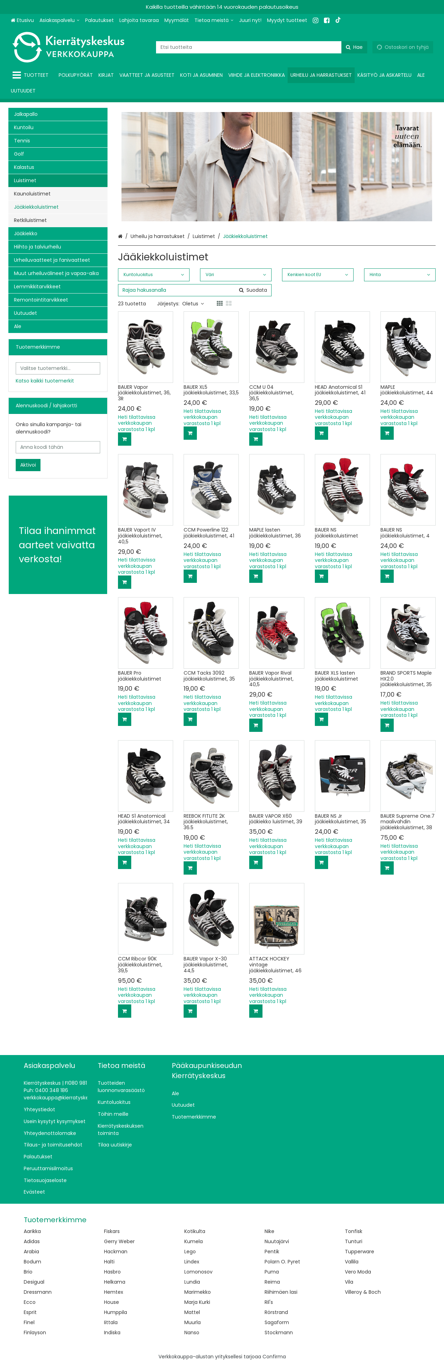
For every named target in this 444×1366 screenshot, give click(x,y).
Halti (109, 1261)
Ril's (269, 1302)
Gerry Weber (119, 1241)
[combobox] (261, 47)
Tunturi (353, 1241)
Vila (349, 1281)
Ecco (30, 1302)
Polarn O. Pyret (282, 1261)
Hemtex (113, 1292)
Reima (272, 1281)
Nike (269, 1231)
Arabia (31, 1251)
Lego (190, 1251)
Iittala (111, 1322)
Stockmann (279, 1332)
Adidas (32, 1241)
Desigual (34, 1281)
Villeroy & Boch (363, 1292)
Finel (29, 1322)
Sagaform (277, 1322)
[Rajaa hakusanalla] (195, 290)
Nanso (191, 1332)
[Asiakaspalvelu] (59, 20)
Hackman (115, 1251)
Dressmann (38, 1292)
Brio (28, 1271)
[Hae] (354, 47)
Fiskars (112, 1231)
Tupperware (359, 1251)
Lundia (192, 1281)
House (111, 1302)
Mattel (192, 1312)
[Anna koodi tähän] (58, 447)
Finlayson (35, 1332)
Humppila (115, 1312)
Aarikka (32, 1231)
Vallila (351, 1261)
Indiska (112, 1332)
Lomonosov (198, 1271)
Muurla (192, 1322)
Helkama (114, 1281)
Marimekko (197, 1292)
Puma (272, 1271)
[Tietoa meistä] (214, 20)
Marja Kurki (197, 1302)
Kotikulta (194, 1231)
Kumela (193, 1241)
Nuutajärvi (277, 1241)
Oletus (193, 303)
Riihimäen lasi (281, 1292)
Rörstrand (276, 1312)
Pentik (272, 1251)
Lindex (191, 1261)
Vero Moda (358, 1271)
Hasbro (112, 1271)
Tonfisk (353, 1231)
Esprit (30, 1312)
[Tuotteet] (32, 75)
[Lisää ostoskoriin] (124, 439)
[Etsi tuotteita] (261, 47)
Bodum (32, 1261)
